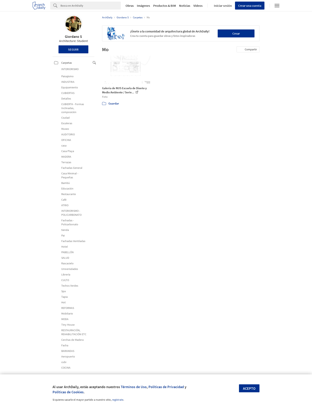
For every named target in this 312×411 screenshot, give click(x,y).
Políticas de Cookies (68, 392)
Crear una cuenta (249, 6)
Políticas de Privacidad (166, 387)
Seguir (73, 49)
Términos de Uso (134, 387)
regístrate (117, 399)
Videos (198, 5)
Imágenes (143, 5)
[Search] (90, 6)
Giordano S (73, 36)
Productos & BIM (164, 5)
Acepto (249, 388)
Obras (130, 5)
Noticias (184, 5)
